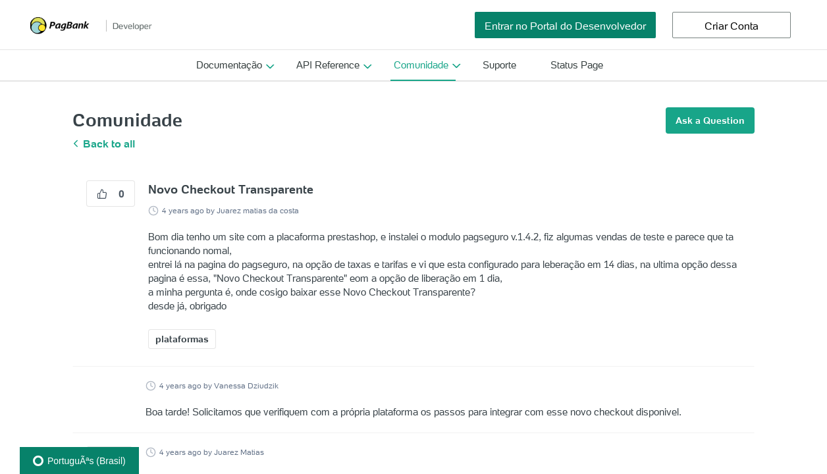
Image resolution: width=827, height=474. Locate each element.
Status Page (576, 65)
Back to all (103, 143)
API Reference (328, 65)
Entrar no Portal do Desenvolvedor (565, 25)
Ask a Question (710, 120)
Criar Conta (732, 25)
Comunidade (421, 65)
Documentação (229, 65)
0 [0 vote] (110, 193)
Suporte (499, 65)
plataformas (182, 339)
